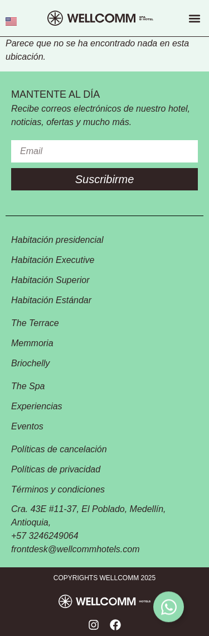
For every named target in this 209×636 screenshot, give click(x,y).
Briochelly (30, 363)
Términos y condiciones (58, 489)
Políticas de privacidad (55, 469)
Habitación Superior (50, 280)
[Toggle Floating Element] (168, 607)
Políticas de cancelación (59, 449)
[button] (194, 18)
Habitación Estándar (51, 300)
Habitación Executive (52, 260)
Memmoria (32, 343)
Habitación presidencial (57, 240)
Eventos (27, 426)
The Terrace (35, 323)
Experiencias (36, 406)
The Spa (28, 386)
